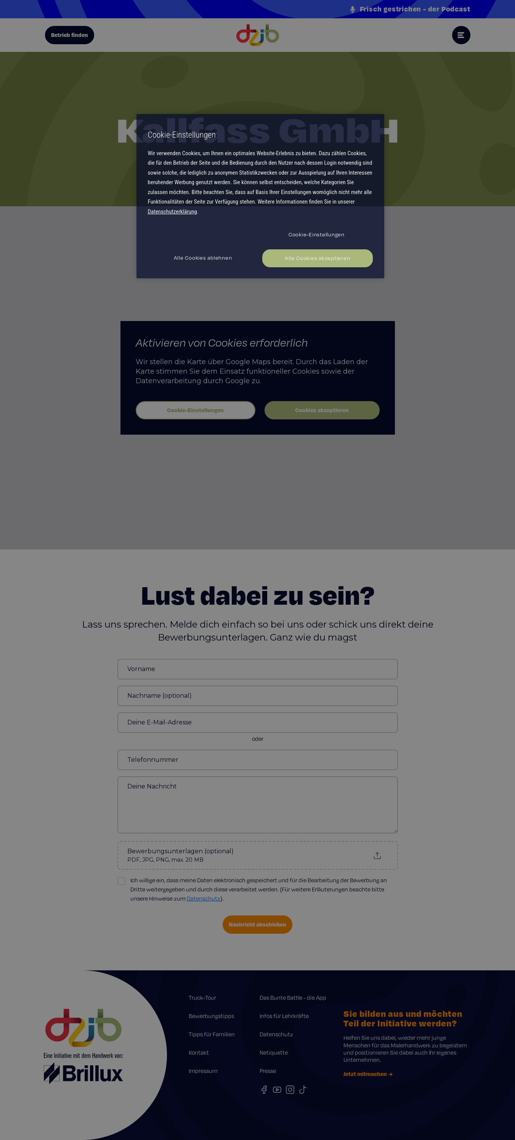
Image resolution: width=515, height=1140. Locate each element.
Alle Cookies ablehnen (203, 258)
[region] (260, 196)
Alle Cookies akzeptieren (317, 258)
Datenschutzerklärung (172, 211)
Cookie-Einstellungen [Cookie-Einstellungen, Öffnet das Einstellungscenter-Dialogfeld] (317, 234)
